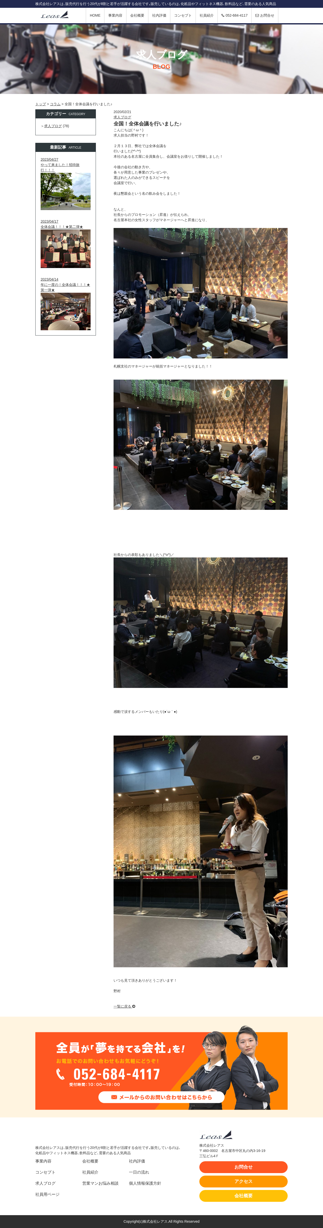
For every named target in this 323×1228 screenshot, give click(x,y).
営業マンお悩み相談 (100, 1183)
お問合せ (264, 15)
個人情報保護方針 (145, 1183)
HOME (95, 15)
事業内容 (115, 15)
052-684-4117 (235, 15)
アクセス (243, 1181)
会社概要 (137, 15)
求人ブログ (122, 117)
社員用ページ (47, 1194)
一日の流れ (139, 1172)
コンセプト (183, 15)
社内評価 (159, 15)
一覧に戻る (124, 1006)
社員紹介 (207, 15)
